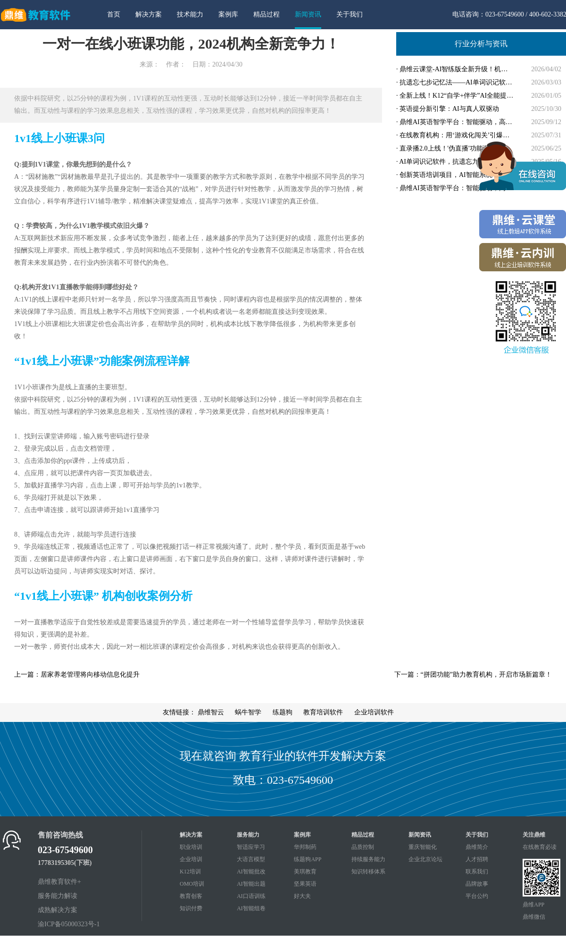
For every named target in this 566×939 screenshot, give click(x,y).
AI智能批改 (251, 871)
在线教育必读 (540, 847)
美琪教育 (305, 871)
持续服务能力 (368, 859)
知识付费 (191, 908)
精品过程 (266, 14)
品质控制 (362, 847)
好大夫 (302, 896)
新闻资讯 (308, 14)
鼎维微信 (534, 917)
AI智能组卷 (251, 908)
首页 (113, 14)
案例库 (228, 14)
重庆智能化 (422, 847)
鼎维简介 (477, 847)
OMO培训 (192, 883)
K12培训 (190, 871)
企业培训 (191, 859)
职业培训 (191, 847)
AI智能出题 (251, 883)
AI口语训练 (251, 896)
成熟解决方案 (57, 910)
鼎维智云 (211, 712)
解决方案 (148, 14)
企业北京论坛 (425, 859)
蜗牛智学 (248, 712)
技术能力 (190, 14)
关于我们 (349, 14)
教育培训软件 (323, 712)
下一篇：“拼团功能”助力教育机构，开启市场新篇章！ (473, 674)
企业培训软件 (374, 712)
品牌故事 (477, 883)
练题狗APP (307, 859)
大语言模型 (251, 859)
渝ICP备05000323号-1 (69, 924)
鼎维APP (533, 904)
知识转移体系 (368, 871)
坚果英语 (305, 883)
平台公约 (477, 896)
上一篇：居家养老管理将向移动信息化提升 (77, 674)
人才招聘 (477, 859)
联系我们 (477, 871)
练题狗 (282, 712)
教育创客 (191, 896)
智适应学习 (251, 847)
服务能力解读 (57, 895)
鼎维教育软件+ (59, 881)
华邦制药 (305, 847)
